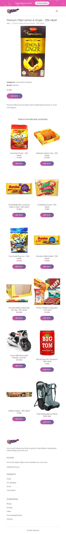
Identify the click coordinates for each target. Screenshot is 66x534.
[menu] (57, 11)
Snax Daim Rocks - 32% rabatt (19, 154)
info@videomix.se (13, 467)
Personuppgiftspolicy (14, 515)
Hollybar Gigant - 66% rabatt (19, 411)
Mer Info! (14, 96)
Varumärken (20, 82)
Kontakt (9, 508)
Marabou (29, 82)
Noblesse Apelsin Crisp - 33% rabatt (47, 154)
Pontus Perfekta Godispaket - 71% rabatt (47, 309)
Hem (8, 23)
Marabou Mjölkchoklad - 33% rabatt (47, 257)
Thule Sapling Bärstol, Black (47, 414)
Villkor (9, 511)
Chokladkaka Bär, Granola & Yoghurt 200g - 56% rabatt (19, 206)
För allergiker (11, 483)
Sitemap (10, 519)
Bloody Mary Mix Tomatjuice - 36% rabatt (47, 360)
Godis (9, 486)
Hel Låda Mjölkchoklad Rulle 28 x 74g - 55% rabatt (19, 309)
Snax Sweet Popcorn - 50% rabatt (19, 257)
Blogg (9, 504)
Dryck (9, 479)
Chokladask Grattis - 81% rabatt (46, 206)
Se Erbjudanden (42, 3)
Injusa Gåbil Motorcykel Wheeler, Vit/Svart (19, 356)
